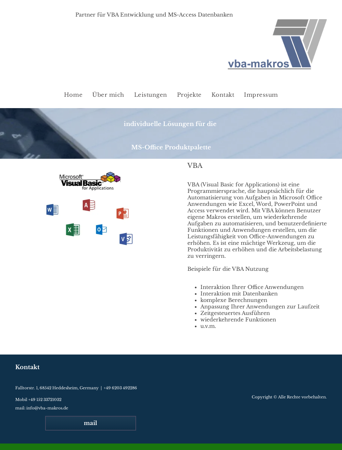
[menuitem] (73, 95)
